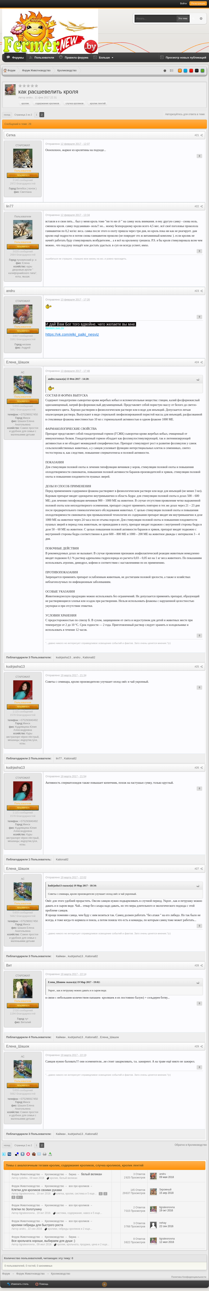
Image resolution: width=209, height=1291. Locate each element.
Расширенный (201, 18)
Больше (106, 57)
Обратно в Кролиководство (191, 1144)
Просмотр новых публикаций (186, 57)
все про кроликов (79, 1186)
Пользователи (44, 57)
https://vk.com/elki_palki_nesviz (72, 334)
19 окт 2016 (166, 1210)
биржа (72, 1174)
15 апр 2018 (166, 1192)
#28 (199, 965)
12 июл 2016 (166, 1242)
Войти (183, 3)
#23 (199, 290)
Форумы (18, 57)
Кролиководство (55, 1174)
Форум (6, 1273)
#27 (199, 868)
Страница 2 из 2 (23, 114)
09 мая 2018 (166, 1177)
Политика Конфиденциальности (188, 1277)
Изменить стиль (18, 1284)
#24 (199, 362)
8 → (19, 1197)
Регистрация (198, 3)
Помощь (41, 1284)
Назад (7, 114)
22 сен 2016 (166, 1226)
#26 (199, 767)
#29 (199, 1046)
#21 (199, 135)
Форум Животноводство (26, 1174)
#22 (199, 206)
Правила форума (76, 57)
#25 (199, 666)
